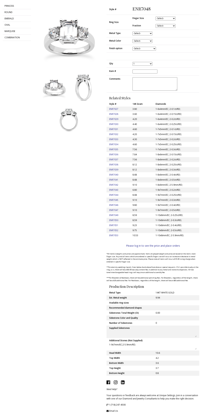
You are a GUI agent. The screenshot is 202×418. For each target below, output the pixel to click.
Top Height (115, 368)
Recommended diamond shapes (125, 307)
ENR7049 (113, 215)
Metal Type (115, 33)
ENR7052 (113, 230)
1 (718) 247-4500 (117, 404)
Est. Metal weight (118, 297)
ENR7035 (113, 149)
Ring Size (114, 22)
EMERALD (9, 18)
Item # (112, 71)
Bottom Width (116, 363)
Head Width (115, 352)
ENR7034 (113, 144)
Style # (112, 9)
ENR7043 (113, 189)
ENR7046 (113, 205)
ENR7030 (113, 124)
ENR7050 (113, 220)
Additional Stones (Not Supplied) (126, 340)
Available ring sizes (119, 302)
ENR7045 (113, 200)
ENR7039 (113, 169)
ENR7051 (113, 225)
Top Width (114, 357)
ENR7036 (113, 154)
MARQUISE (10, 31)
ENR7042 (113, 184)
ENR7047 (113, 210)
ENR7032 (113, 134)
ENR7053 (113, 235)
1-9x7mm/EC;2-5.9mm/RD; (153, 346)
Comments (114, 78)
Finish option (115, 48)
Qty (111, 63)
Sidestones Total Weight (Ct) (124, 312)
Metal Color (115, 40)
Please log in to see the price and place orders (153, 245)
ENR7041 (113, 179)
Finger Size (138, 18)
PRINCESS (9, 5)
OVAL (7, 24)
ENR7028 (113, 114)
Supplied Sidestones (119, 328)
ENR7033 (113, 139)
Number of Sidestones (120, 322)
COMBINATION (12, 37)
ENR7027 (113, 109)
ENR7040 (113, 174)
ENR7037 (113, 159)
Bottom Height (117, 373)
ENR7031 (113, 129)
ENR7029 (113, 119)
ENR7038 (113, 164)
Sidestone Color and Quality (123, 317)
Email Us (113, 410)
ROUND (8, 12)
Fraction (137, 25)
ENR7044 (113, 194)
